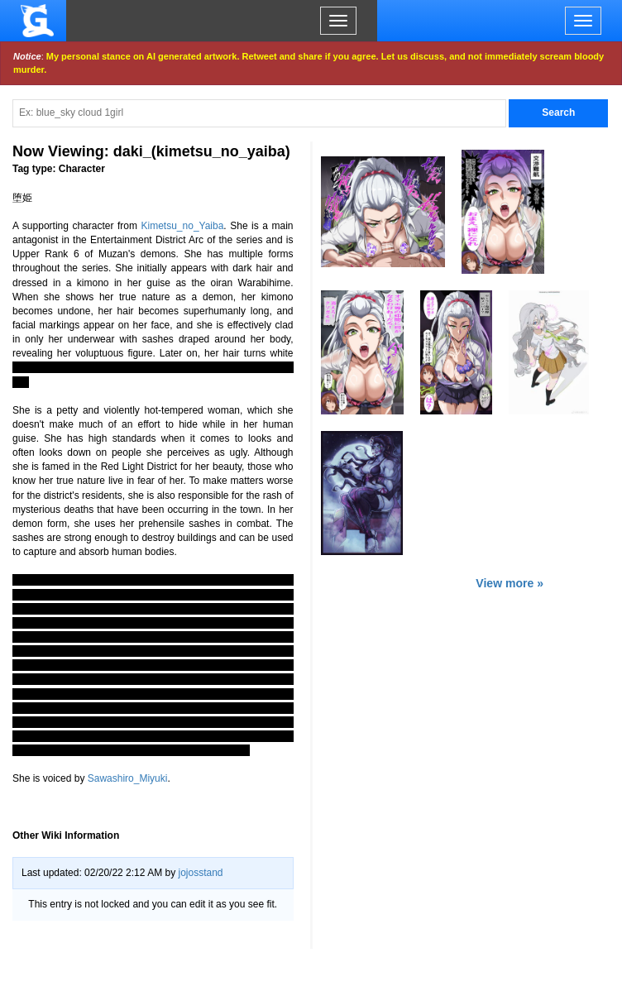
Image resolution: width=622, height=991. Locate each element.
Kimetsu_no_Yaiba (182, 226)
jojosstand (200, 872)
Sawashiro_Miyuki (128, 778)
